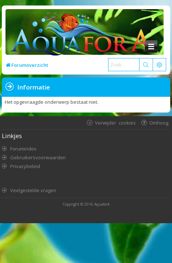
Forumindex (23, 148)
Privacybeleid (25, 166)
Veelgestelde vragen (33, 190)
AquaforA (102, 204)
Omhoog (158, 122)
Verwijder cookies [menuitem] (115, 122)
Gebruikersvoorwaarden (38, 157)
